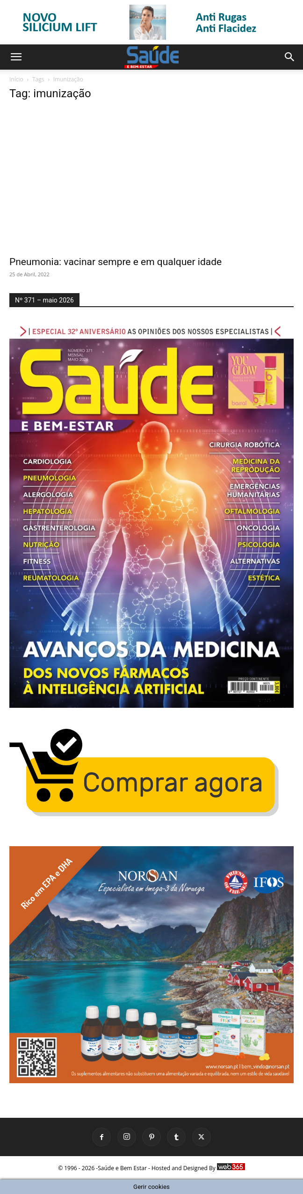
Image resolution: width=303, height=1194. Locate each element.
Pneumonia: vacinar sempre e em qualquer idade (115, 261)
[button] (16, 57)
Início (16, 79)
